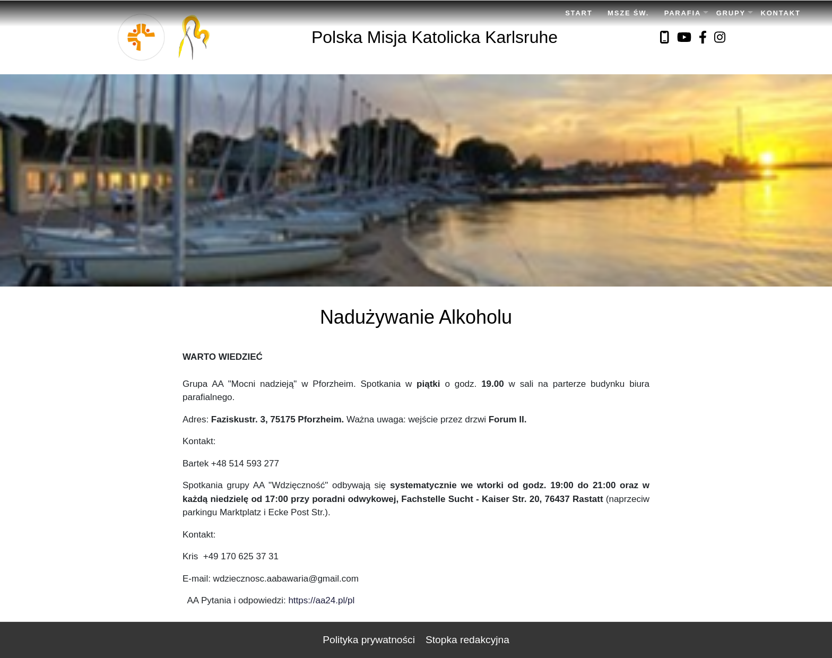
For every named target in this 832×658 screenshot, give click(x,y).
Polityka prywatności (369, 639)
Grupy (731, 13)
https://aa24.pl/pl (321, 600)
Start (578, 13)
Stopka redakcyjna (467, 639)
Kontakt (781, 13)
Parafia (682, 13)
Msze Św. (628, 13)
